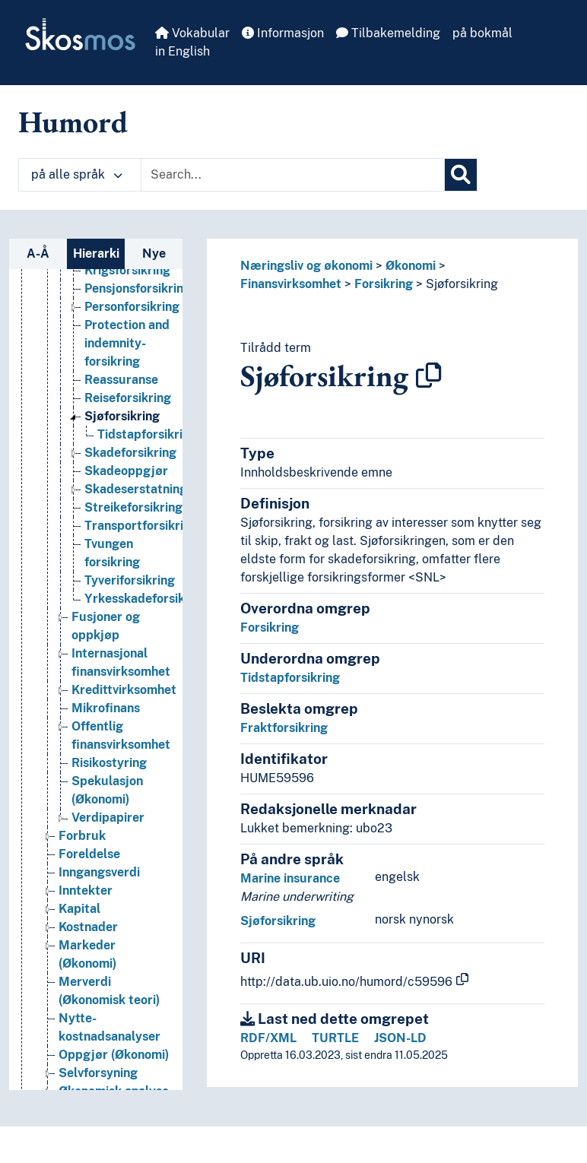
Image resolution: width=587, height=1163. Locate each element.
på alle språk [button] (76, 174)
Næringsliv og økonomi (306, 265)
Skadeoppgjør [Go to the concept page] (126, 471)
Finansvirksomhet (290, 284)
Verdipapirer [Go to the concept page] (107, 817)
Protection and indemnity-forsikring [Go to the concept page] (127, 343)
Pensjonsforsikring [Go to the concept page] (137, 288)
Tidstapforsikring (290, 677)
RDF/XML (268, 1038)
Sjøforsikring (462, 284)
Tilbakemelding (388, 33)
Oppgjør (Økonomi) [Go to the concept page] (114, 1054)
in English (182, 51)
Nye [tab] (154, 253)
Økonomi (411, 265)
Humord (73, 121)
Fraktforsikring (284, 728)
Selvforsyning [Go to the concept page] (98, 1073)
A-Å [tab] (38, 253)
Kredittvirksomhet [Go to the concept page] (123, 690)
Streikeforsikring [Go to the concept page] (133, 507)
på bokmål (482, 33)
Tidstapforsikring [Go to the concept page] (147, 434)
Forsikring (383, 284)
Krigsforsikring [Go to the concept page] (127, 270)
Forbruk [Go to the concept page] (82, 836)
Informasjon (283, 33)
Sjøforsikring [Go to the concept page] (122, 416)
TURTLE (335, 1038)
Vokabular (192, 33)
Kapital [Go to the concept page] (79, 909)
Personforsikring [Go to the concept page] (131, 306)
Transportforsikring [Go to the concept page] (141, 525)
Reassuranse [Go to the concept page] (121, 379)
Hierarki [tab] (96, 253)
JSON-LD (400, 1038)
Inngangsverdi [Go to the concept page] (99, 872)
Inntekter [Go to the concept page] (86, 890)
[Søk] (461, 175)
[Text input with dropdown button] (293, 175)
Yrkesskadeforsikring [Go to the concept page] (146, 598)
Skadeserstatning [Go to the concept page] (135, 489)
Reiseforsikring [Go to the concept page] (127, 398)
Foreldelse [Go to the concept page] (89, 854)
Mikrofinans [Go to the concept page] (105, 708)
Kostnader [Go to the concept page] (88, 927)
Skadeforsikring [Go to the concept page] (130, 452)
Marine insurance (290, 878)
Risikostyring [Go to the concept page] (109, 763)
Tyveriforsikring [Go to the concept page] (129, 580)
